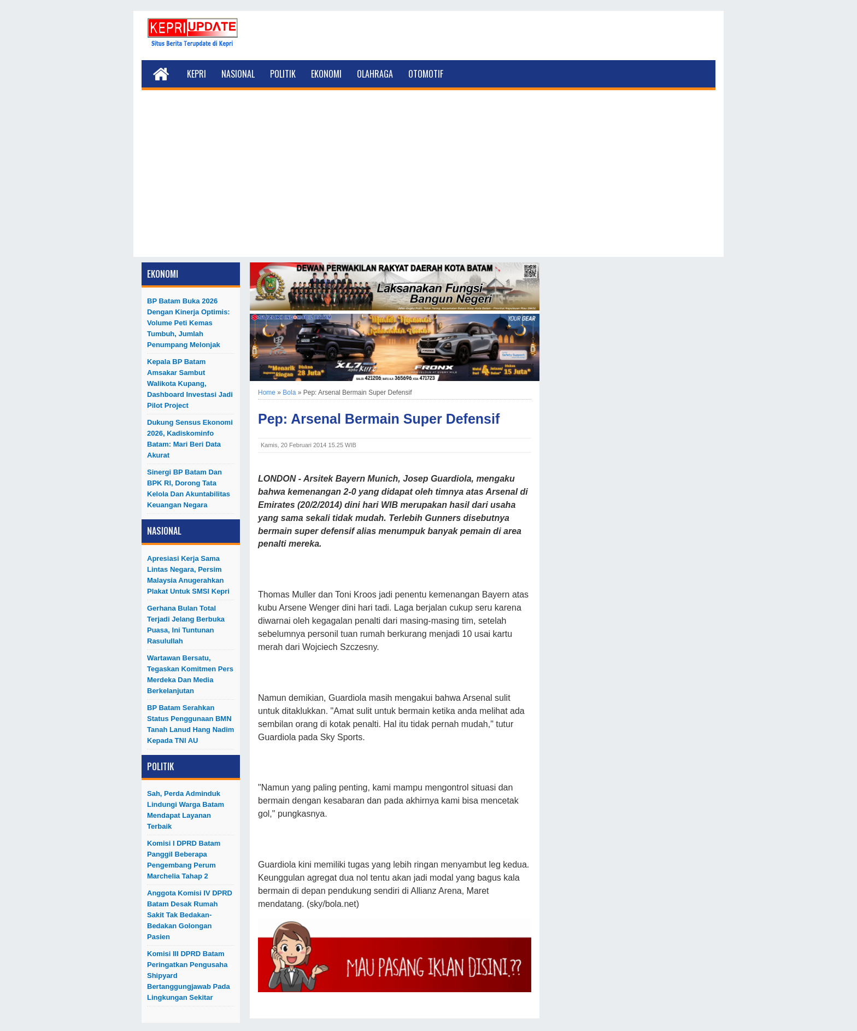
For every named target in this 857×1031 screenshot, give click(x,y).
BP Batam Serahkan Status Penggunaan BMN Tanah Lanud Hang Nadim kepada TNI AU (190, 724)
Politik (283, 73)
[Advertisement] (428, 180)
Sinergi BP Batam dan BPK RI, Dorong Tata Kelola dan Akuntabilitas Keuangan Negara (188, 488)
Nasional (238, 73)
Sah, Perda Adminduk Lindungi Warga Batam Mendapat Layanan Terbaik (185, 809)
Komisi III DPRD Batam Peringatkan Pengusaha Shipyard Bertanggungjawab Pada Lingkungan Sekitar (188, 975)
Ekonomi (326, 73)
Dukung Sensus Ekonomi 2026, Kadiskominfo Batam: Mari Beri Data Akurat (190, 438)
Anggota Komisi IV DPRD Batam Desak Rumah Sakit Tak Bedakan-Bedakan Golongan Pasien (189, 915)
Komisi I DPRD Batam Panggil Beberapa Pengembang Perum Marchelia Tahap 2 (183, 859)
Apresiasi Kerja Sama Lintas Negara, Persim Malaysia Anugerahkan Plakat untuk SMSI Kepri (188, 574)
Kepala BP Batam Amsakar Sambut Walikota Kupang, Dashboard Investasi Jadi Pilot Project (190, 383)
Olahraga (375, 73)
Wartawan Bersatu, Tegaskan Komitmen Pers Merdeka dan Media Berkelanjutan (190, 674)
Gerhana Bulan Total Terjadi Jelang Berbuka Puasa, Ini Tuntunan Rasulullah (186, 624)
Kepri (196, 73)
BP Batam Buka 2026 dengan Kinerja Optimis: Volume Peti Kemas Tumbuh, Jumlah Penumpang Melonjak (188, 323)
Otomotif (425, 73)
